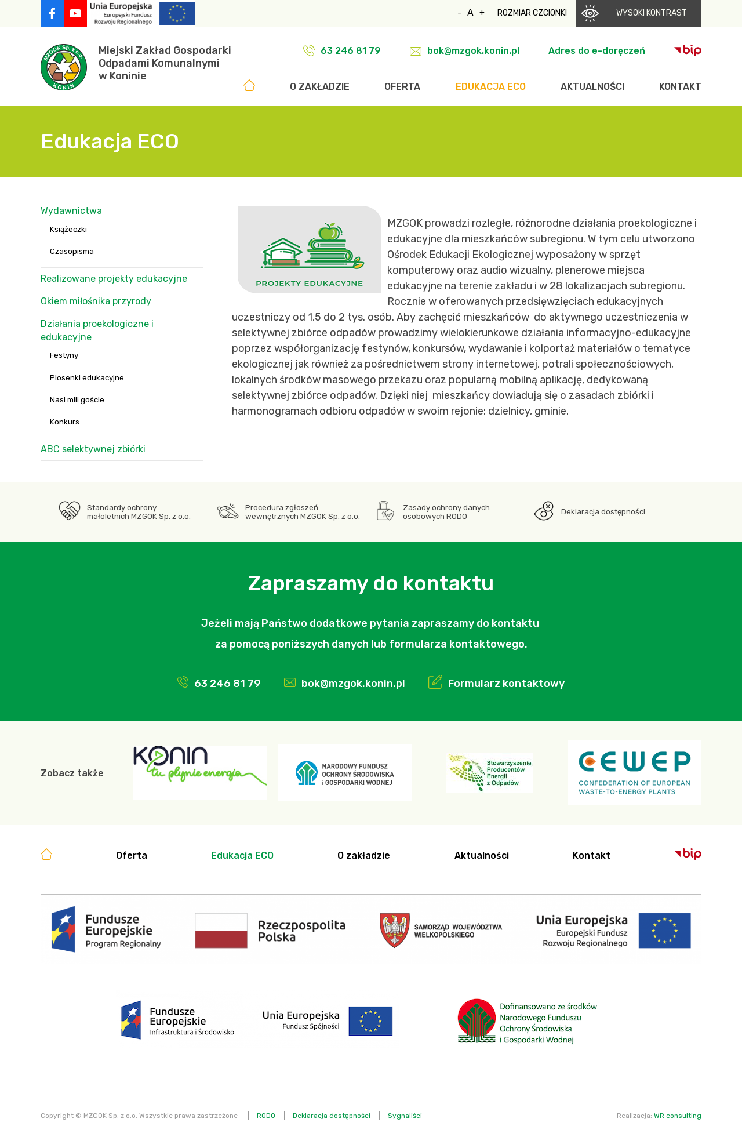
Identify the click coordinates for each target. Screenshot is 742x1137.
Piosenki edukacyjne (87, 377)
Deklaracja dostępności (603, 511)
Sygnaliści (405, 1115)
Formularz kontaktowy (506, 683)
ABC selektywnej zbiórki (93, 449)
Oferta (402, 86)
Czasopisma (72, 251)
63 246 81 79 (351, 50)
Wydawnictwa (71, 210)
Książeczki (68, 229)
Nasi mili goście (77, 399)
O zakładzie (320, 86)
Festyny (64, 355)
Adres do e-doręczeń (596, 50)
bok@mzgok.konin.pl (473, 50)
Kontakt (680, 86)
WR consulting (677, 1115)
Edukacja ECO (491, 86)
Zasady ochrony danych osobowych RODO (446, 512)
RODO (266, 1115)
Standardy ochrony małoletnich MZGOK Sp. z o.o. (139, 512)
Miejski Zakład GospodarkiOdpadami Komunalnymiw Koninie (165, 63)
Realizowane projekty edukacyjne (114, 278)
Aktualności (592, 86)
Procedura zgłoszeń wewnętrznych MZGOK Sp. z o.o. (302, 512)
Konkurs (64, 421)
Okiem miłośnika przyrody (96, 301)
